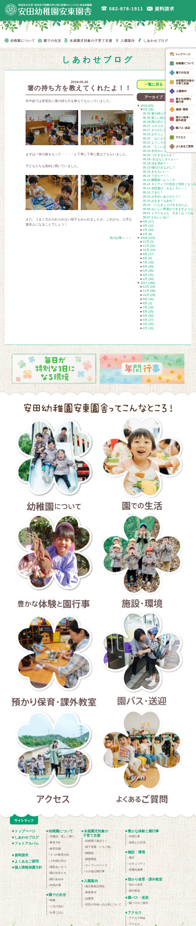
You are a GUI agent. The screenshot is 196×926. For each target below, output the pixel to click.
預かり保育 (136, 884)
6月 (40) (148, 266)
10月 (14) (149, 250)
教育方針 (55, 842)
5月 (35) (148, 270)
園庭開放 (90, 859)
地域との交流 (137, 842)
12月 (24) (149, 286)
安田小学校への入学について (103, 904)
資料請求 (21, 855)
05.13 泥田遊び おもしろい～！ (165, 188)
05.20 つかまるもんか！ (159, 155)
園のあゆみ (57, 879)
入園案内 (91, 881)
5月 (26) (148, 109)
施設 (131, 857)
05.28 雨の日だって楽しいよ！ (163, 121)
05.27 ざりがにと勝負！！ (160, 130)
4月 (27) (148, 320)
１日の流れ (57, 906)
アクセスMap (137, 918)
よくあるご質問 (142, 757)
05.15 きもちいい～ (156, 171)
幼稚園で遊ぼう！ (96, 840)
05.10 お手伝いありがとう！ (162, 196)
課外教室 (134, 890)
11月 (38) (149, 290)
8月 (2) (147, 303)
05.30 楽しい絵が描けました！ (163, 117)
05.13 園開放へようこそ (159, 180)
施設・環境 (142, 562)
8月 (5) (147, 258)
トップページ (25, 831)
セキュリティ (137, 863)
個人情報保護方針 (28, 867)
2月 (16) (148, 328)
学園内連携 (136, 869)
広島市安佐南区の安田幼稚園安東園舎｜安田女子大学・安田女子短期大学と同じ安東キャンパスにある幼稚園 (48, 9)
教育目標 (55, 848)
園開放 (89, 853)
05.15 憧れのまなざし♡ (159, 167)
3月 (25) (148, 324)
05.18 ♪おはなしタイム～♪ (160, 159)
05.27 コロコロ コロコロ (162, 126)
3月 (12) (148, 225)
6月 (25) (148, 311)
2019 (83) (146, 105)
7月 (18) (148, 262)
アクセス (54, 757)
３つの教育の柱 (59, 854)
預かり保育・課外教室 (54, 660)
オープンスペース (96, 865)
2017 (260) (147, 283)
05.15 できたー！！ (156, 175)
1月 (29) (148, 279)
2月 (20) (148, 230)
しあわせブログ (27, 837)
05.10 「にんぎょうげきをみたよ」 (166, 205)
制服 (52, 900)
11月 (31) (149, 245)
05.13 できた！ (153, 192)
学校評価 (55, 885)
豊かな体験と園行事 (54, 562)
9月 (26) (148, 299)
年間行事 (134, 836)
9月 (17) (148, 254)
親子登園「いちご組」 (99, 846)
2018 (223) (147, 238)
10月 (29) (149, 295)
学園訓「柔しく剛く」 (63, 836)
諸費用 (89, 898)
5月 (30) (148, 315)
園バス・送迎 (142, 660)
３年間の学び (58, 861)
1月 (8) (147, 234)
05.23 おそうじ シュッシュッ (163, 134)
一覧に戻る (153, 84)
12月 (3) (148, 241)
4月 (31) (148, 275)
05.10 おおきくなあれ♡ (159, 200)
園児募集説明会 (95, 886)
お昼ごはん (57, 912)
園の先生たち (58, 873)
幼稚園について (54, 465)
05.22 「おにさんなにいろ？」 (163, 138)
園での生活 (142, 465)
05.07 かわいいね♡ (156, 217)
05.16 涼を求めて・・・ (159, 163)
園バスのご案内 (138, 903)
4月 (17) (148, 221)
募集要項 (90, 892)
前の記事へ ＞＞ (121, 238)
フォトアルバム (27, 843)
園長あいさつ (58, 867)
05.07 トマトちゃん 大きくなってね (168, 213)
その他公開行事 (95, 871)
